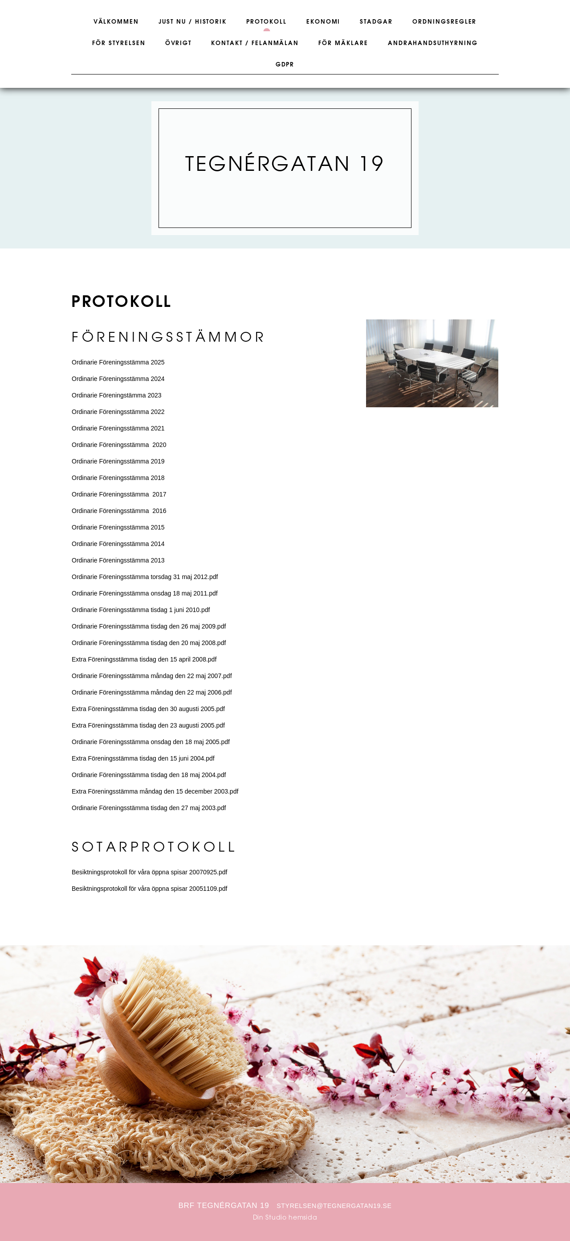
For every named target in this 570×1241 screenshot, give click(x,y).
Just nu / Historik (193, 22)
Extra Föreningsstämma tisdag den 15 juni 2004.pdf (143, 758)
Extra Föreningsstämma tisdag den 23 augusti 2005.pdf (148, 725)
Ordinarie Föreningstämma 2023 (117, 395)
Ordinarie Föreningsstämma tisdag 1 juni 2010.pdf (141, 609)
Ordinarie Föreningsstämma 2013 (118, 560)
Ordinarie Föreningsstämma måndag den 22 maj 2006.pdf (152, 692)
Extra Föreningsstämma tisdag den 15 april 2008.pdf (144, 659)
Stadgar (376, 22)
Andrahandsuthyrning (433, 43)
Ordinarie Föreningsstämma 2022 (118, 411)
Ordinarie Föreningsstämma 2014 (118, 543)
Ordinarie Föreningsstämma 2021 (118, 428)
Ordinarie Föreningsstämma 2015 (118, 527)
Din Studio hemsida (285, 1218)
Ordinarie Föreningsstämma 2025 (118, 362)
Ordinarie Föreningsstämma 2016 (119, 510)
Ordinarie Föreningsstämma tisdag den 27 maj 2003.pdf (149, 807)
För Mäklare (343, 43)
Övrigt (178, 43)
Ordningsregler (444, 22)
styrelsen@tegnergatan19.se (334, 1205)
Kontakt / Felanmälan (255, 43)
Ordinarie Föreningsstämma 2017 (119, 494)
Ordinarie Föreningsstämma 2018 (118, 477)
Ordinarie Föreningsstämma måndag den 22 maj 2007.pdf (152, 675)
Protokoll (266, 22)
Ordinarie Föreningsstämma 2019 (118, 461)
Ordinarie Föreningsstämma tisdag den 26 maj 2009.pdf (149, 626)
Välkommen (116, 22)
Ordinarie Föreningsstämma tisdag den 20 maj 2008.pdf (149, 642)
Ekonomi (323, 22)
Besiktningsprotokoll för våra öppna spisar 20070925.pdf (149, 872)
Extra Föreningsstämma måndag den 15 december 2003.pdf (155, 791)
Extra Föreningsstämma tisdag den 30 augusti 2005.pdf (148, 708)
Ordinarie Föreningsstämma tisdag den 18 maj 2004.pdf (149, 774)
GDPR (285, 64)
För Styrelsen (118, 43)
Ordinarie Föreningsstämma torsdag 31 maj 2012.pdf (145, 576)
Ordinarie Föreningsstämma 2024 (118, 378)
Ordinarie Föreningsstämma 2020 (119, 444)
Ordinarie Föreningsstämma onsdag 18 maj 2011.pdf (145, 593)
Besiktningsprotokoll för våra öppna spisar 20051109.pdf (149, 888)
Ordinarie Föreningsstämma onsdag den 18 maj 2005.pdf (151, 741)
